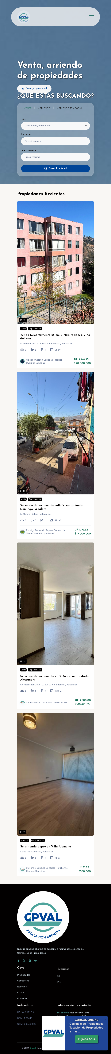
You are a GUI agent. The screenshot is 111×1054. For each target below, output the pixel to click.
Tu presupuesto (29, 150)
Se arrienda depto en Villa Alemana (45, 851)
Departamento (35, 333)
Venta (23, 333)
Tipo (23, 119)
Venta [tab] (27, 108)
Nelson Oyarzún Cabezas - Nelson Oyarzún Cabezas (44, 365)
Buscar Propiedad (55, 168)
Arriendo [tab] (44, 108)
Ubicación (26, 135)
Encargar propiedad (34, 88)
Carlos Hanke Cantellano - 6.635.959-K (46, 706)
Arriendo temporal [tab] (69, 108)
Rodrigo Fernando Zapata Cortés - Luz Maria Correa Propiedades (46, 536)
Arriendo (24, 844)
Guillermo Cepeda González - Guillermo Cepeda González (47, 874)
